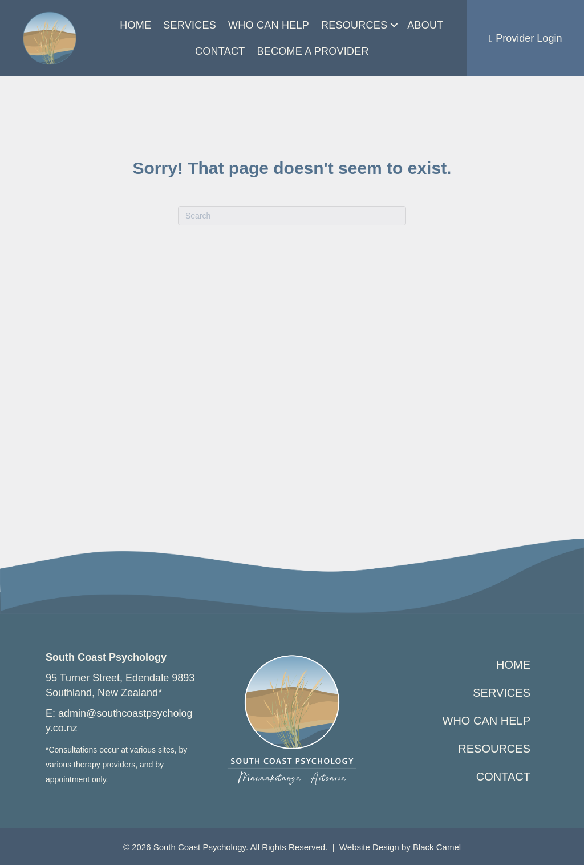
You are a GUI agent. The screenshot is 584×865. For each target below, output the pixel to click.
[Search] (292, 215)
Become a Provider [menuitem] (312, 51)
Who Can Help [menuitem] (268, 25)
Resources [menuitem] (354, 25)
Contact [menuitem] (220, 51)
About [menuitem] (425, 25)
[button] (394, 25)
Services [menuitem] (189, 25)
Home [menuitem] (135, 25)
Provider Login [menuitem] (525, 38)
